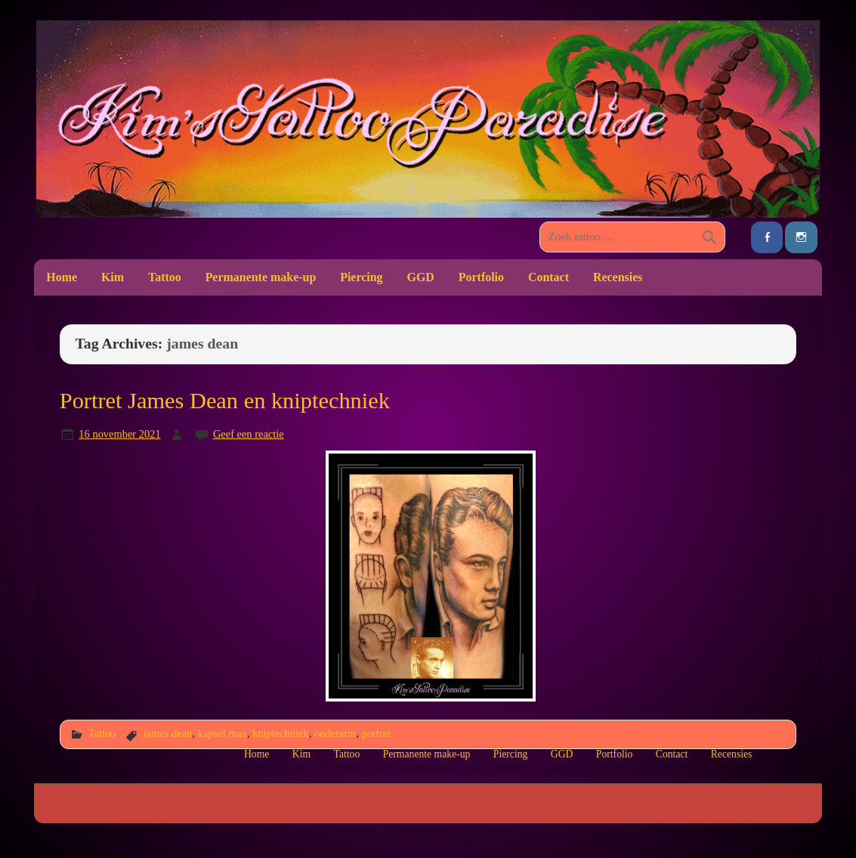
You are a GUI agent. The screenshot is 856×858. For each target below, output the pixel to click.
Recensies (618, 277)
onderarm (335, 733)
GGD (420, 277)
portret (375, 733)
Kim (112, 277)
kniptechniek (280, 733)
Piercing (361, 277)
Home (61, 277)
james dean (168, 733)
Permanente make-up (261, 277)
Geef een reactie (248, 434)
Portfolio (481, 277)
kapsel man (222, 733)
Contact (548, 277)
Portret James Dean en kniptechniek (225, 401)
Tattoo (164, 277)
